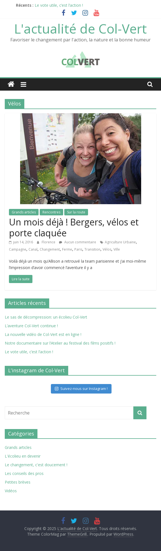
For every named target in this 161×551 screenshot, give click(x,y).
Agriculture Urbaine (120, 242)
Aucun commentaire (77, 242)
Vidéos (11, 490)
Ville (116, 249)
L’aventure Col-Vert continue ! (31, 325)
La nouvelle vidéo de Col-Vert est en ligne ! (43, 334)
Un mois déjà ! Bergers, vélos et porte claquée (74, 227)
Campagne (17, 249)
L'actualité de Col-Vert (80, 28)
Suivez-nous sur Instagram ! (81, 388)
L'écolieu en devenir (23, 456)
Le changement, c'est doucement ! (36, 464)
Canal (33, 249)
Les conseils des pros (24, 473)
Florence (49, 242)
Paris (78, 249)
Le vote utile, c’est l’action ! (59, 5)
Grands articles (24, 212)
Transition (92, 249)
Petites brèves (17, 482)
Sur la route (76, 212)
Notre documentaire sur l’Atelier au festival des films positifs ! (60, 343)
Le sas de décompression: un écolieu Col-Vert (46, 317)
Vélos (107, 249)
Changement (50, 249)
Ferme (67, 249)
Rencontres (51, 212)
